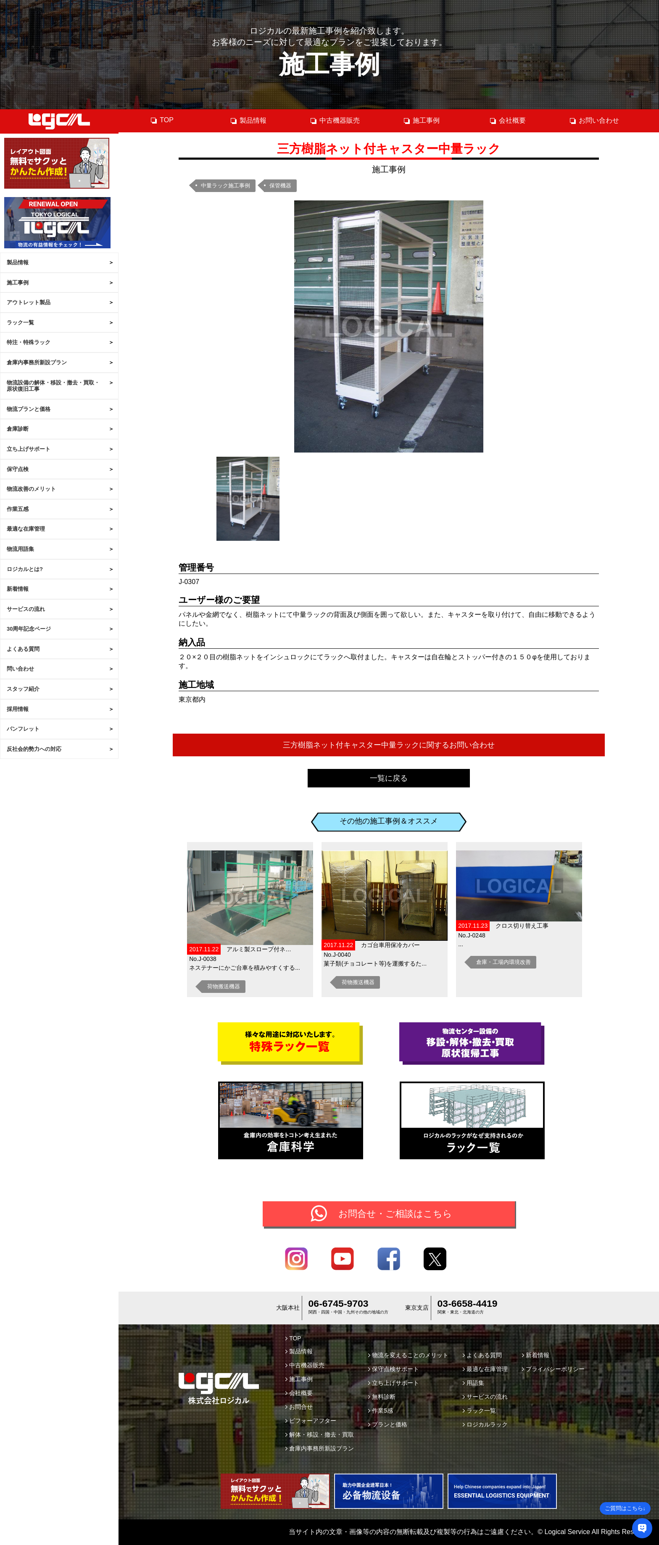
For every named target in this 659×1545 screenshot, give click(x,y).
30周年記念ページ (29, 629)
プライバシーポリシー (553, 1369)
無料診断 (381, 1396)
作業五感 (18, 509)
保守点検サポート (393, 1369)
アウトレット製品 (28, 302)
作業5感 (380, 1410)
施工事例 (18, 282)
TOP (162, 120)
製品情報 (18, 262)
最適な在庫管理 (26, 529)
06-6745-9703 (338, 1303)
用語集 (473, 1382)
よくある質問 (23, 649)
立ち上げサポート (28, 449)
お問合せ (299, 1406)
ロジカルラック (485, 1424)
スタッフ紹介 (23, 689)
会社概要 (507, 120)
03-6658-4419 (468, 1303)
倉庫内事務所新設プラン (37, 362)
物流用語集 (20, 549)
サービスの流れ (26, 609)
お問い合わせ (594, 120)
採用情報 (18, 709)
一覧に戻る (389, 778)
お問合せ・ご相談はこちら (395, 1213)
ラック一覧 (20, 322)
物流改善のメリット (31, 489)
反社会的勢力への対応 (34, 749)
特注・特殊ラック (28, 342)
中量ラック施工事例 (225, 185)
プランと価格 (387, 1424)
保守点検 (18, 469)
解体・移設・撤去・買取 (319, 1434)
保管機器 (280, 185)
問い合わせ (20, 669)
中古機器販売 (335, 120)
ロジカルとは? (25, 569)
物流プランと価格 (28, 409)
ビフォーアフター (310, 1420)
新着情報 (18, 589)
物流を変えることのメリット (408, 1355)
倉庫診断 (18, 429)
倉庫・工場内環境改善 (503, 962)
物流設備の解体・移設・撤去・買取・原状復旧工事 (53, 385)
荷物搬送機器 (223, 986)
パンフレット (23, 729)
